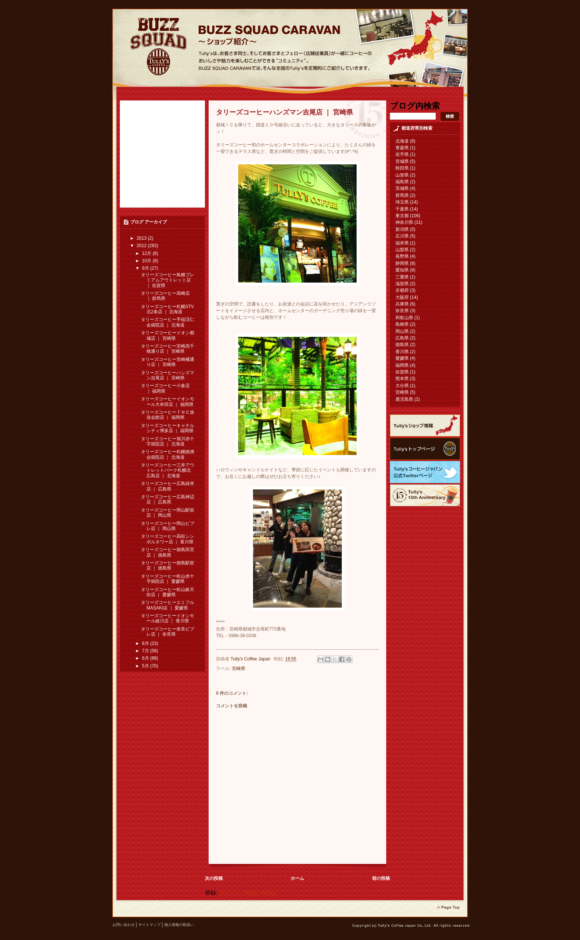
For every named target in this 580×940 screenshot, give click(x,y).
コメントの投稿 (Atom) (247, 893)
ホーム (297, 878)
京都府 (402, 290)
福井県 (402, 243)
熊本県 (402, 378)
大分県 (402, 385)
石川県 (402, 236)
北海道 (402, 141)
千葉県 (402, 209)
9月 (146, 268)
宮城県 (402, 161)
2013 (142, 238)
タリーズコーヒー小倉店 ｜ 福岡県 (165, 388)
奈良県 (402, 310)
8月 (146, 643)
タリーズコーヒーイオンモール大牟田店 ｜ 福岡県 (167, 401)
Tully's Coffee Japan (251, 659)
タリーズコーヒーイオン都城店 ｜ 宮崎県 (167, 335)
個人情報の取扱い (179, 925)
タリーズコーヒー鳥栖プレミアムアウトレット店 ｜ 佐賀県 (167, 280)
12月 (147, 253)
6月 (146, 658)
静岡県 (402, 263)
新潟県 (402, 229)
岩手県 (402, 154)
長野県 (402, 256)
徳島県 (402, 344)
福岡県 (402, 365)
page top (448, 907)
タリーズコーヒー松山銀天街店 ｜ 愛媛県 (167, 592)
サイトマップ (149, 925)
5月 (146, 666)
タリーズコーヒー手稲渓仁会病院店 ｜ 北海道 (167, 322)
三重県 (402, 277)
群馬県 (402, 195)
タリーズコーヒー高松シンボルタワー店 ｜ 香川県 (167, 539)
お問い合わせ (123, 925)
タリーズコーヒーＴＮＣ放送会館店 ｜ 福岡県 (167, 415)
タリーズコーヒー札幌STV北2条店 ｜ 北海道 (167, 309)
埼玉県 (402, 202)
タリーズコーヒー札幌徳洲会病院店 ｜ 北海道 (167, 454)
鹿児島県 (404, 399)
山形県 (402, 175)
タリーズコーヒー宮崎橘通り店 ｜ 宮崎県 (167, 362)
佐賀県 (402, 372)
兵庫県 (402, 304)
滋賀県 (402, 283)
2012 (142, 245)
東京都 (402, 215)
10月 (147, 260)
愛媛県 (402, 358)
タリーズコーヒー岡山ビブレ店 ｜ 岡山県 (167, 526)
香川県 (402, 351)
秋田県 (402, 168)
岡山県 (402, 331)
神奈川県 (404, 222)
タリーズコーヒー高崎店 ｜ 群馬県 (165, 296)
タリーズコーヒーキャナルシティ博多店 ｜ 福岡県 (167, 428)
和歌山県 (404, 317)
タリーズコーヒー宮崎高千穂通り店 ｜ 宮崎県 (167, 348)
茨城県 (402, 188)
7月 (146, 650)
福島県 (402, 181)
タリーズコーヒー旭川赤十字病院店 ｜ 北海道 (167, 441)
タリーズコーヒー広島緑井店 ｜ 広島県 (167, 486)
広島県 (402, 338)
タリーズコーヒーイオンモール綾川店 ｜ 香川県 (167, 618)
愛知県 (402, 270)
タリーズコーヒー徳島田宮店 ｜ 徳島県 (167, 552)
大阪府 (402, 297)
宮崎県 (238, 668)
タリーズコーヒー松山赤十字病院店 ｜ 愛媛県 (167, 579)
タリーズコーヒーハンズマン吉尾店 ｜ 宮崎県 (167, 375)
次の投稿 (214, 878)
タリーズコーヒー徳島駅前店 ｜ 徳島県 (167, 565)
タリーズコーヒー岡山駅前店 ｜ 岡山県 (167, 512)
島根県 (402, 324)
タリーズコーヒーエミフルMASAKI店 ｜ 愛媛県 (167, 605)
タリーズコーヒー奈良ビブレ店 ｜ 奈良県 (167, 631)
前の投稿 (381, 878)
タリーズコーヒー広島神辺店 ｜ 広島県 (167, 499)
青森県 (402, 147)
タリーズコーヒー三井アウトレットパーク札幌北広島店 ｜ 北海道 (167, 470)
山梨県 (402, 249)
